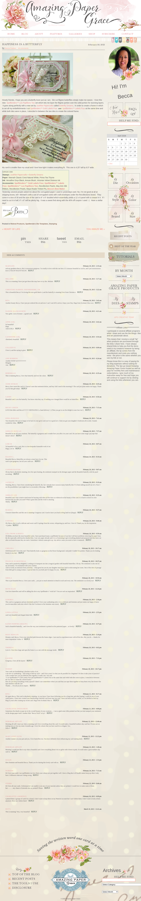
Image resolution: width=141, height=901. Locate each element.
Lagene (9, 658)
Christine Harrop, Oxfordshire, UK (22, 290)
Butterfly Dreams (66, 106)
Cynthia (9, 521)
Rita (7, 300)
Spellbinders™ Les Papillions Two (21, 103)
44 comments (16, 255)
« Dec (110, 164)
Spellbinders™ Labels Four (73, 108)
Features (56, 34)
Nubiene (9, 771)
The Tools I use (25, 883)
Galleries (75, 34)
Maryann (9, 266)
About (39, 34)
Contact (128, 34)
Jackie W (9, 482)
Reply (31, 271)
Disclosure (22, 887)
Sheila (8, 578)
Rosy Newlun (12, 635)
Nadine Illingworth (15, 311)
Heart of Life (11, 229)
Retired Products (17, 224)
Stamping (53, 224)
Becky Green (11, 407)
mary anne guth (13, 736)
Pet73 (8, 809)
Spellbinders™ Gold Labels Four (43, 108)
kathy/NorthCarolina (16, 624)
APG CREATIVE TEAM (124, 317)
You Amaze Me (95, 229)
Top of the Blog (26, 874)
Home (11, 34)
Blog (25, 34)
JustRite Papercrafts (44, 106)
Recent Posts (23, 878)
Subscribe (108, 34)
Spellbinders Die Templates (36, 224)
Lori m (8, 444)
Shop (92, 34)
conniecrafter (12, 469)
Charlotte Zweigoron (16, 709)
